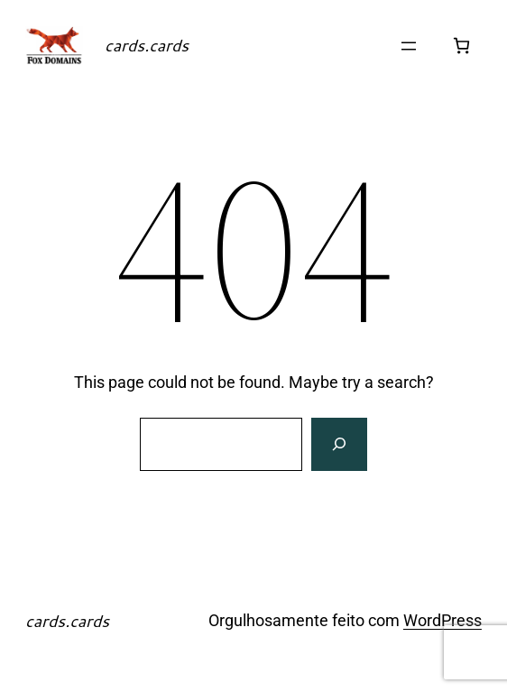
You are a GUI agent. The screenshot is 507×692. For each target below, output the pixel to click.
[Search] (339, 445)
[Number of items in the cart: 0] (461, 45)
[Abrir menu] (408, 46)
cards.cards (147, 45)
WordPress (442, 620)
